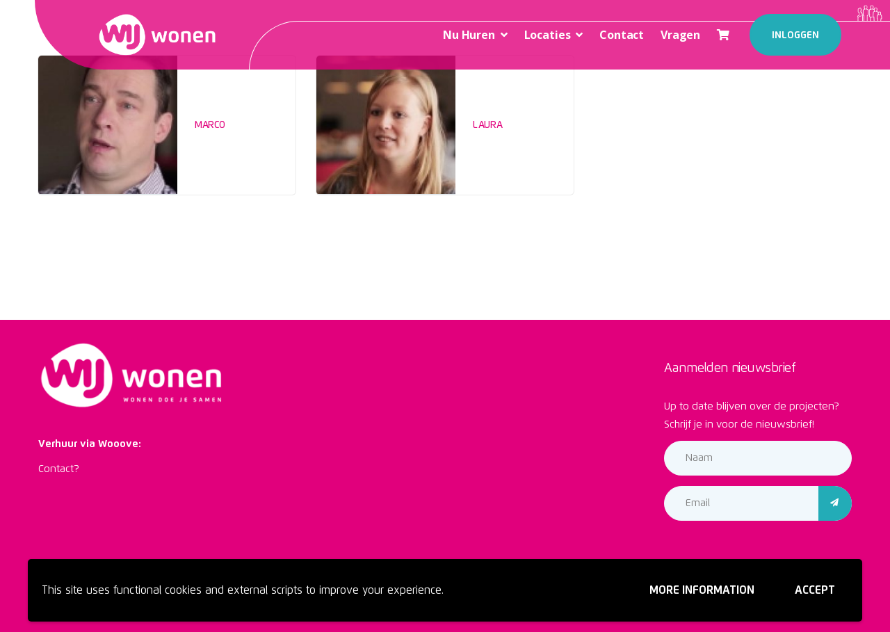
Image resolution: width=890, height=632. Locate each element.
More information (701, 590)
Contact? (58, 469)
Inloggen (795, 35)
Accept (815, 590)
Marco (210, 125)
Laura (487, 125)
